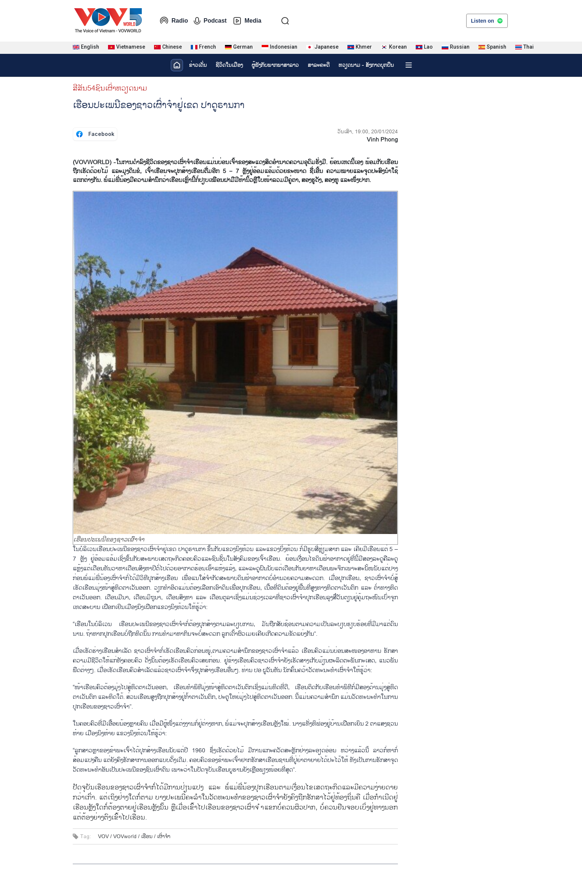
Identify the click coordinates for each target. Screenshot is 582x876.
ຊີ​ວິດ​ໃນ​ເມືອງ (229, 65)
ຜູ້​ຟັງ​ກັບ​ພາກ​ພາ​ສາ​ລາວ (275, 65)
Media (247, 20)
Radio (174, 20)
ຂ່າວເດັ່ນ (198, 65)
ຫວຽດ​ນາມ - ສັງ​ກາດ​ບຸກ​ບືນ (366, 65)
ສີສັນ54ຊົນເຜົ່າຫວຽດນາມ (110, 88)
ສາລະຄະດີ (319, 65)
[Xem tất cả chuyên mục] (409, 65)
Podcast (210, 21)
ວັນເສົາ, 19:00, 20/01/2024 (367, 131)
